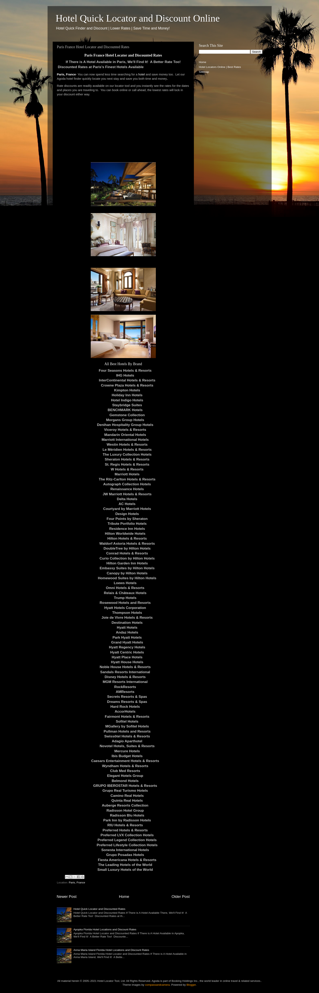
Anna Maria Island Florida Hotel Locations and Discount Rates (111, 950)
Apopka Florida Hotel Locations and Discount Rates (104, 929)
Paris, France (66, 74)
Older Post (181, 896)
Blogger (191, 984)
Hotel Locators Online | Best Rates (220, 67)
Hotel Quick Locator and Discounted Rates (99, 908)
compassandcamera (157, 984)
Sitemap (204, 71)
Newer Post (67, 896)
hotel (141, 74)
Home (124, 896)
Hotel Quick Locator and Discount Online (138, 18)
